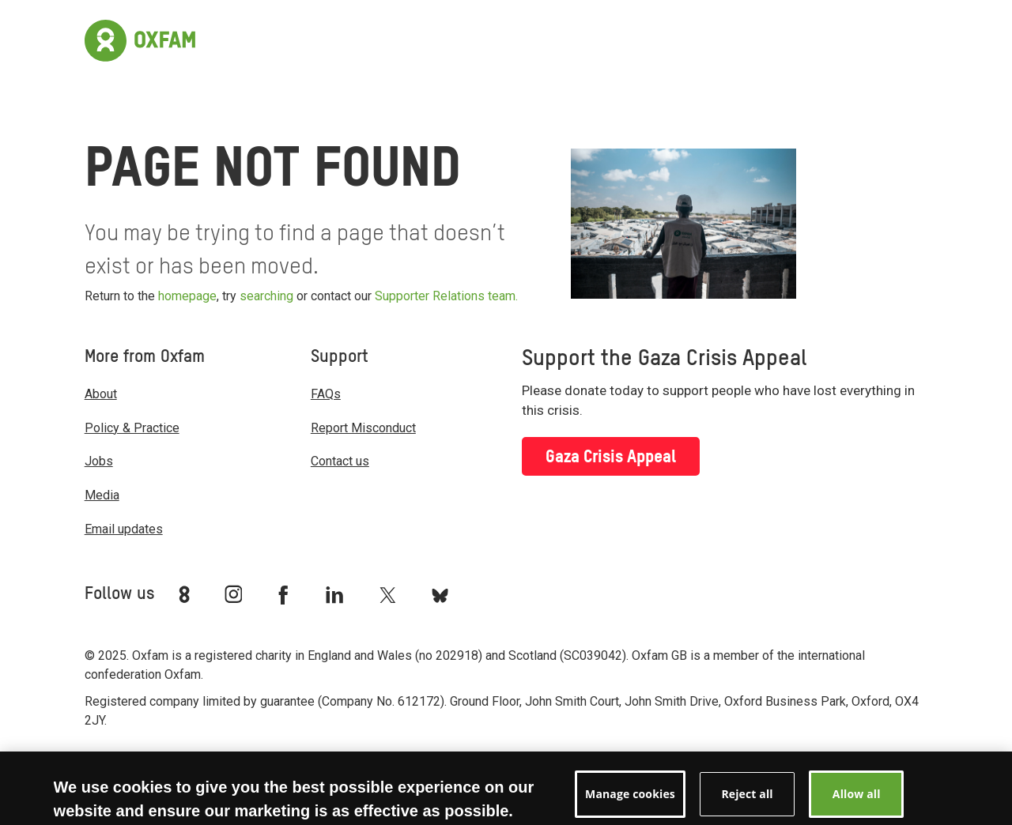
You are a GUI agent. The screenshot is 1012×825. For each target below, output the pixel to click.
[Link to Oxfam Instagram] (233, 593)
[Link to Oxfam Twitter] (387, 594)
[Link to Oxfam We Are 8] (187, 594)
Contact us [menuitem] (340, 461)
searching (266, 295)
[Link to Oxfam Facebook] (285, 594)
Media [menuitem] (102, 495)
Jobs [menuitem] (99, 461)
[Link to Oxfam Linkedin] (336, 594)
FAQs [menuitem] (326, 393)
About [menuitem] (101, 393)
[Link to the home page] (140, 39)
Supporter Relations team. (446, 295)
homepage (187, 295)
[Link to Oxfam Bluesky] (440, 594)
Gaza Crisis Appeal (611, 457)
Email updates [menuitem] (124, 529)
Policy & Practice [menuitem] (132, 427)
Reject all (746, 801)
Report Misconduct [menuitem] (363, 427)
